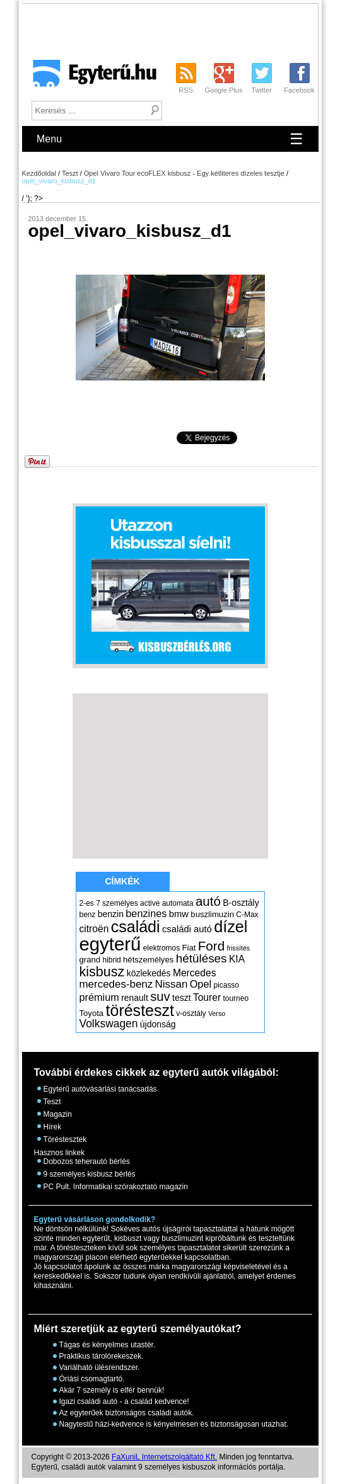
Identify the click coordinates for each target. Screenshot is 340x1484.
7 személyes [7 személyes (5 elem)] (117, 903)
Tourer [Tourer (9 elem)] (207, 997)
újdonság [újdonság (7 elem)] (158, 1024)
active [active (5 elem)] (150, 903)
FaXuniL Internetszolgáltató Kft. (164, 1457)
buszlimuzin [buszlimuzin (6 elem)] (212, 914)
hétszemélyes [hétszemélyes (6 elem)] (148, 959)
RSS (186, 90)
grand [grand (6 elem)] (90, 959)
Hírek (53, 1126)
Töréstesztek (65, 1139)
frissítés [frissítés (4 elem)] (238, 948)
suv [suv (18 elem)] (160, 996)
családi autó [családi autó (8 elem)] (187, 929)
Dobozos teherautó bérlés (87, 1161)
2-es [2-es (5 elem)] (86, 903)
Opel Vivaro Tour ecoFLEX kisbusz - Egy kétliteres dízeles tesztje (184, 173)
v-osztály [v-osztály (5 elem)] (191, 1013)
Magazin (58, 1114)
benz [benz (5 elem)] (87, 914)
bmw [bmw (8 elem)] (179, 914)
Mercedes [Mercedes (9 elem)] (194, 972)
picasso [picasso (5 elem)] (226, 985)
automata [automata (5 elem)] (178, 903)
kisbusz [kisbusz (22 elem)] (102, 971)
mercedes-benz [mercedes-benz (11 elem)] (116, 984)
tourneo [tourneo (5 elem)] (236, 998)
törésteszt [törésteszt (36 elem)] (140, 1010)
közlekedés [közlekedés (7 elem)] (149, 973)
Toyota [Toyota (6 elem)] (91, 1013)
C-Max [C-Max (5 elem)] (247, 914)
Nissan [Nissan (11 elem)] (171, 984)
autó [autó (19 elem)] (208, 901)
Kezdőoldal (39, 173)
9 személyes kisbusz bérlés (90, 1174)
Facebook (299, 90)
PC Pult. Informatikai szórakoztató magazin (116, 1186)
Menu (170, 139)
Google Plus (224, 90)
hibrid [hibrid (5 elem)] (111, 960)
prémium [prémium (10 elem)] (99, 997)
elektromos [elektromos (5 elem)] (161, 948)
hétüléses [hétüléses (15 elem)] (201, 958)
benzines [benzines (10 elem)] (146, 913)
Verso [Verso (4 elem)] (216, 1013)
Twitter (261, 90)
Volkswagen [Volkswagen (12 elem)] (108, 1023)
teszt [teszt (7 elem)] (181, 998)
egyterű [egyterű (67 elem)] (110, 943)
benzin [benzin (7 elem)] (111, 914)
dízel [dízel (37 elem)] (230, 926)
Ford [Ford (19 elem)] (211, 946)
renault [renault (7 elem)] (134, 998)
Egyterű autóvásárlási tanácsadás (100, 1089)
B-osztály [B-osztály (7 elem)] (241, 903)
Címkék (122, 881)
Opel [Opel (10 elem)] (200, 984)
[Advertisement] (170, 775)
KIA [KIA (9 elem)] (237, 959)
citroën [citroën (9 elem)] (94, 928)
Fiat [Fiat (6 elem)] (189, 947)
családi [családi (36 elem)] (135, 926)
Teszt (70, 173)
